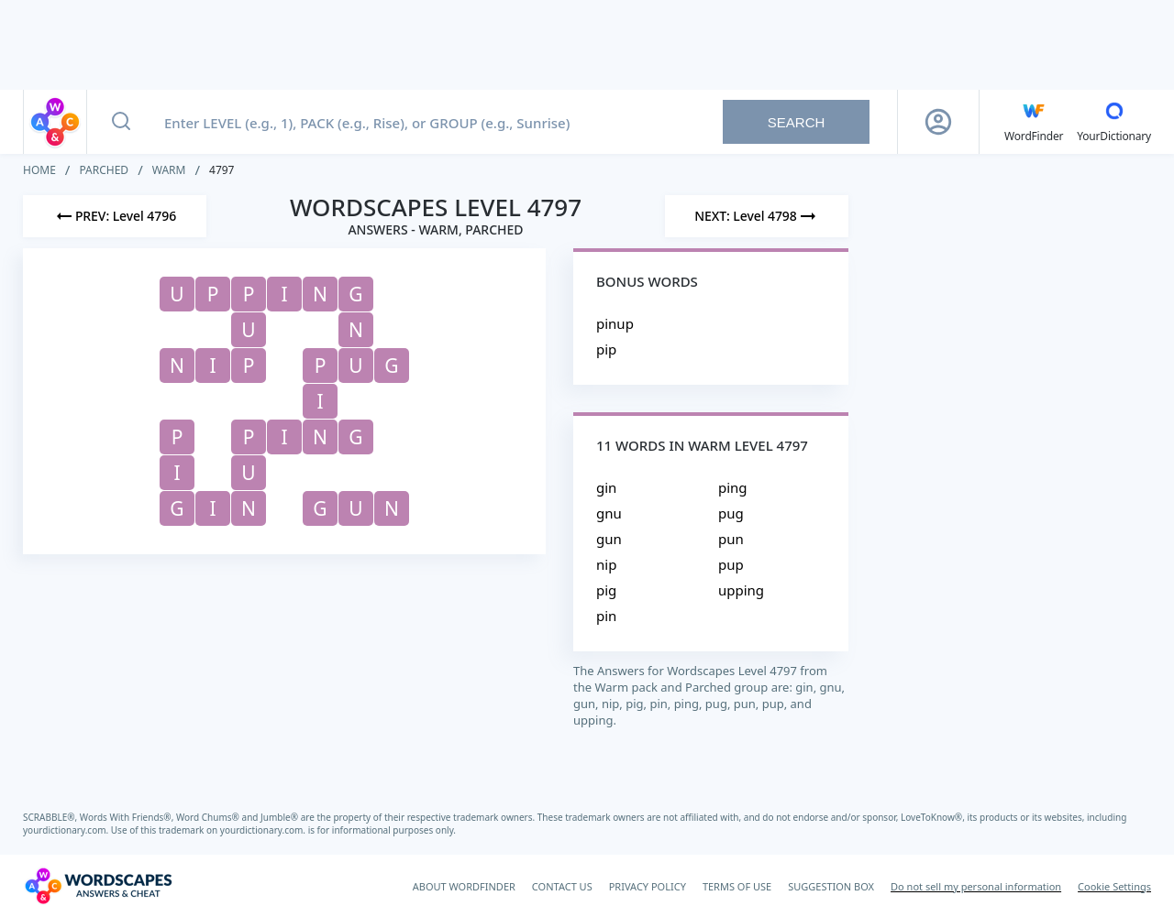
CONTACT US (562, 886)
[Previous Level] (114, 216)
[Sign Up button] (938, 122)
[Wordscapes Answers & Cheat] (98, 886)
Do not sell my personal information (976, 886)
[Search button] (121, 122)
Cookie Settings (1114, 886)
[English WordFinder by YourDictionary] (1033, 122)
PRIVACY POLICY (647, 886)
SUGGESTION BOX (831, 886)
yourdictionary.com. (67, 830)
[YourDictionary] (1114, 122)
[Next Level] (756, 216)
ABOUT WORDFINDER (464, 886)
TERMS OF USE (737, 886)
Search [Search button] (796, 122)
